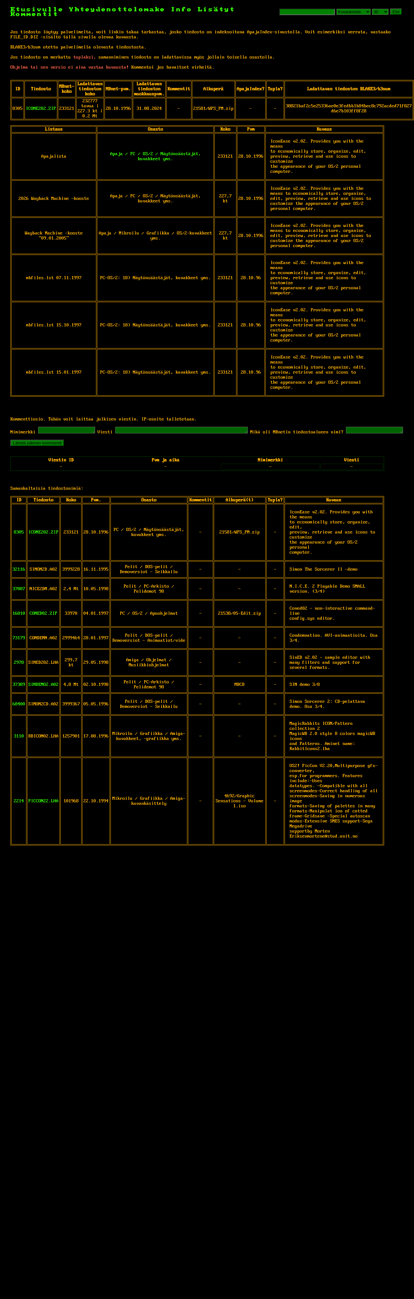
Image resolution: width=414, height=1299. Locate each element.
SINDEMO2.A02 (43, 694)
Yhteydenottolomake (117, 9)
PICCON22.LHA (43, 810)
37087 (19, 598)
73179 (19, 647)
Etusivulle (39, 9)
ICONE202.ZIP (41, 108)
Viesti (111, 433)
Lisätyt (216, 9)
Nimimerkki (23, 433)
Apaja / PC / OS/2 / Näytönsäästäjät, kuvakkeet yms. (155, 156)
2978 (19, 672)
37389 (19, 694)
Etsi (396, 11)
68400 (19, 713)
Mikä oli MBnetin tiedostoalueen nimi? (319, 433)
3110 (19, 745)
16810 (19, 623)
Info (181, 9)
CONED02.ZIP (43, 623)
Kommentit (34, 14)
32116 (19, 579)
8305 (19, 542)
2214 (19, 810)
